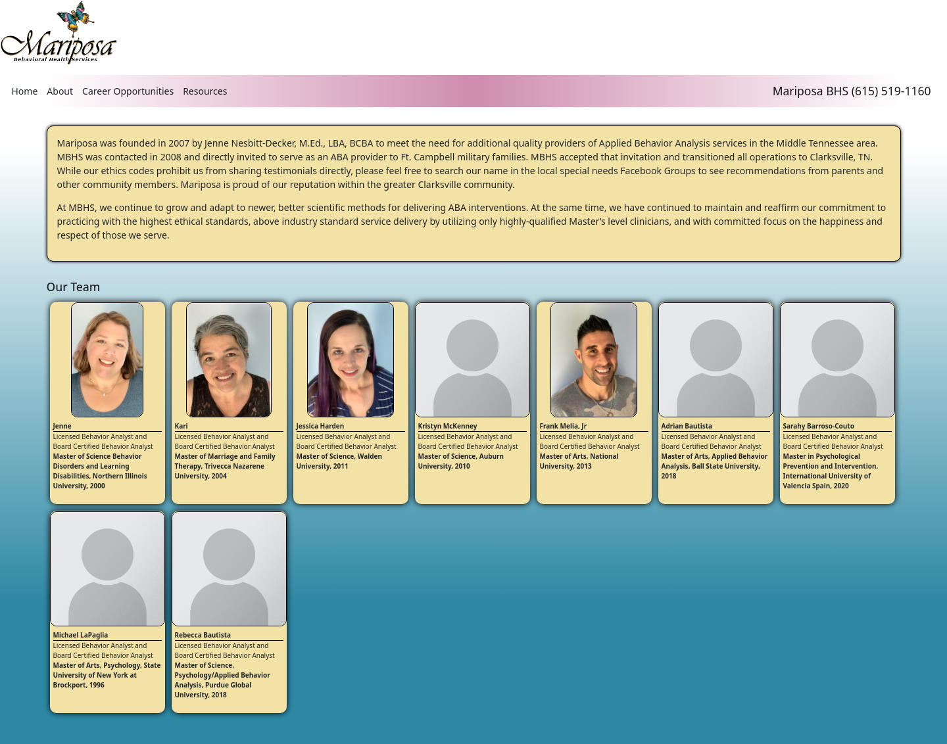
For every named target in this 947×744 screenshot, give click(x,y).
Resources (205, 91)
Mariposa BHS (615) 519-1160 (852, 91)
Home (25, 91)
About (60, 91)
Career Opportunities (128, 91)
